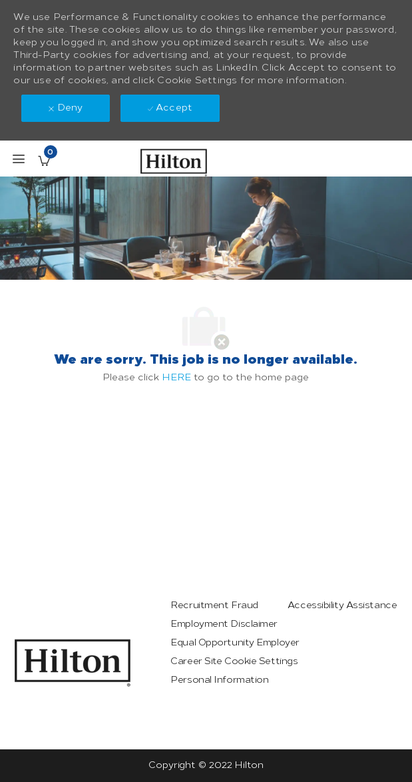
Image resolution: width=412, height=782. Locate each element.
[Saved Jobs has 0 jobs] (44, 160)
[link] (72, 662)
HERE (176, 377)
